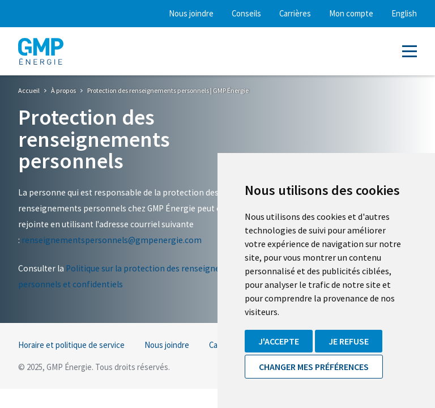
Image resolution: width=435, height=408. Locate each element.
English (404, 13)
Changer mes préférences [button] (314, 366)
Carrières (295, 13)
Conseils (246, 13)
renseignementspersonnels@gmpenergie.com (112, 240)
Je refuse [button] (349, 341)
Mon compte (351, 13)
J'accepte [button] (278, 341)
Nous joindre (191, 13)
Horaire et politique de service (71, 344)
